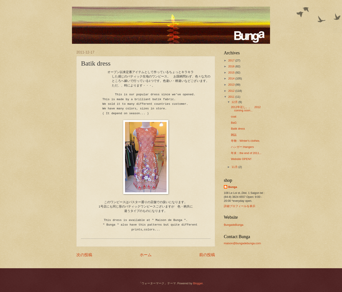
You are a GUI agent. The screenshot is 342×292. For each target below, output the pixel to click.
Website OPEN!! (241, 159)
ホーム (146, 255)
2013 (231, 84)
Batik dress (238, 128)
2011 (231, 96)
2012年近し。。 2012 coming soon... (246, 108)
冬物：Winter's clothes (245, 140)
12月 (235, 102)
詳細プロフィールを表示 (239, 206)
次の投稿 (84, 255)
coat (233, 116)
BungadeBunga (233, 224)
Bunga (232, 187)
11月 (235, 167)
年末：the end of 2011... (246, 153)
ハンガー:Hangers (242, 147)
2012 (231, 90)
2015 (231, 72)
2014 (231, 78)
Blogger (198, 283)
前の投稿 (207, 255)
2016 (231, 66)
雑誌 (234, 134)
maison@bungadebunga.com (242, 243)
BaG (234, 122)
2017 (231, 60)
